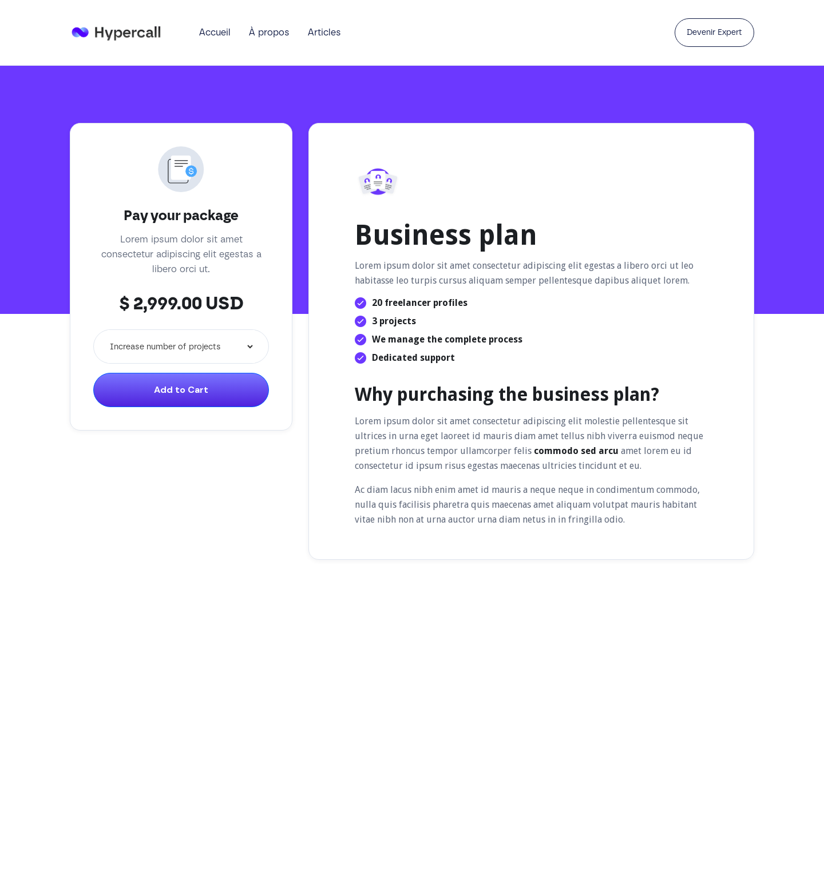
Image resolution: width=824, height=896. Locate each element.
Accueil (215, 32)
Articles (324, 32)
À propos (269, 32)
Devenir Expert (714, 32)
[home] (123, 33)
